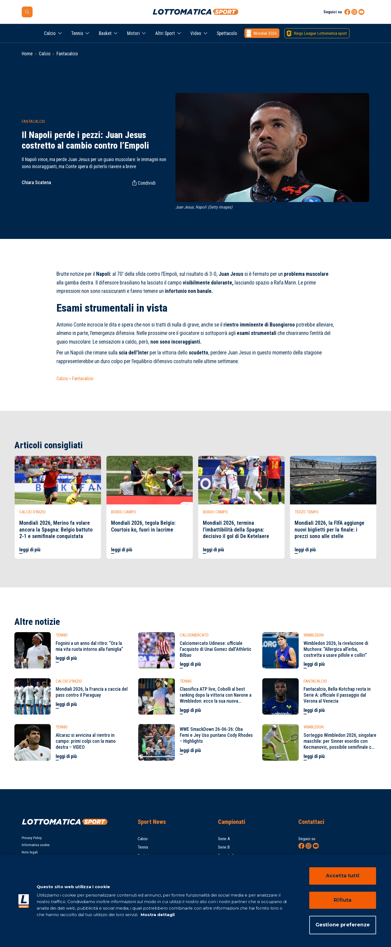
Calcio (50, 33)
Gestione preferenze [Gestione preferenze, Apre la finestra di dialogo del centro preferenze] (343, 925)
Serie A (224, 838)
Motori (133, 33)
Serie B (224, 847)
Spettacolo (227, 33)
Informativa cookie (36, 845)
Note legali (30, 852)
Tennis (77, 33)
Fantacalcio (67, 53)
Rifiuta (342, 900)
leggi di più (29, 549)
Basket (105, 33)
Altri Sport (165, 33)
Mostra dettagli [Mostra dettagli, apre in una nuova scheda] (157, 914)
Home (27, 53)
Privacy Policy (32, 838)
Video (195, 33)
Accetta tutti (343, 876)
